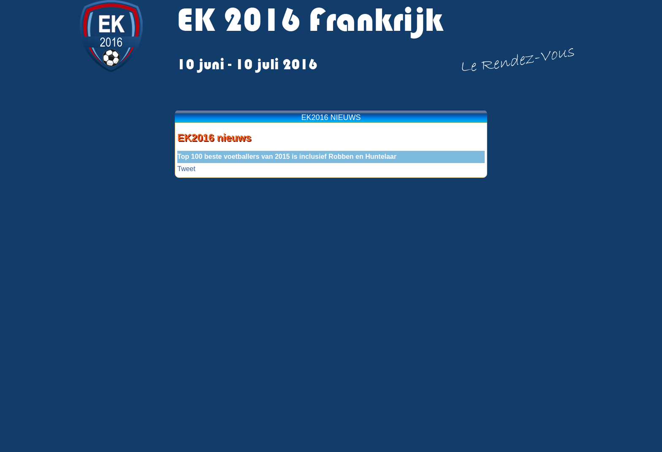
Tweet (186, 168)
